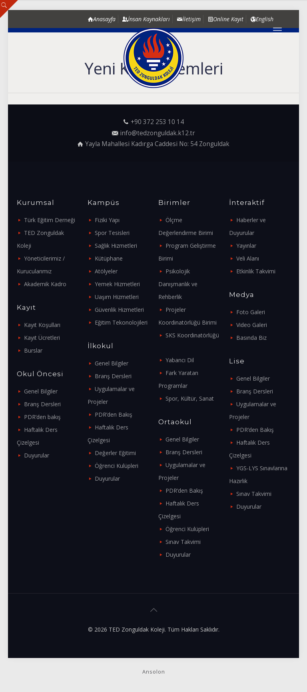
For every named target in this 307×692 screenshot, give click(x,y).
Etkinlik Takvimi (255, 271)
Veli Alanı (247, 258)
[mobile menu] (277, 30)
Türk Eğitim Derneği (49, 220)
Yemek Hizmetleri (117, 284)
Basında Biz (251, 337)
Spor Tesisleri (112, 233)
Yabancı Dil (179, 360)
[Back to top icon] (153, 610)
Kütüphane (109, 258)
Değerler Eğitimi (115, 453)
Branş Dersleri (42, 404)
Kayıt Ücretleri (42, 337)
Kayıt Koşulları (42, 325)
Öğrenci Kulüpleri (116, 465)
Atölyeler (106, 271)
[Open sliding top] (9, 9)
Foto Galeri (250, 312)
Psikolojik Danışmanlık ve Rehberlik (177, 284)
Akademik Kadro (45, 284)
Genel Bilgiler (41, 391)
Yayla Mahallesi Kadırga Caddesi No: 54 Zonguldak (157, 144)
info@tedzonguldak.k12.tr (157, 133)
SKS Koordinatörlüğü (192, 335)
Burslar (33, 350)
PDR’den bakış (42, 417)
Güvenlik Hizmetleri (119, 309)
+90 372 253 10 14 (157, 122)
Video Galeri (251, 325)
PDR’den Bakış (113, 414)
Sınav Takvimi (183, 542)
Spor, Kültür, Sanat (189, 398)
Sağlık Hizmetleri (116, 245)
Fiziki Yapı (107, 220)
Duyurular (36, 455)
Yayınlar (246, 245)
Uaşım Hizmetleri (117, 297)
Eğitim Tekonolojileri (121, 322)
